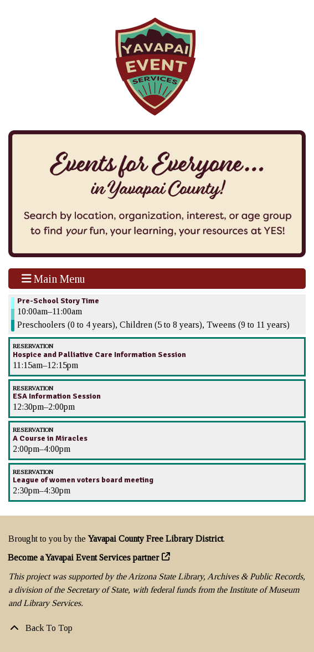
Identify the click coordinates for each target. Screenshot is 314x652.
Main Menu (54, 278)
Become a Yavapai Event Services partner (83, 557)
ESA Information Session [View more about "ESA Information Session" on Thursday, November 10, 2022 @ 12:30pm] (57, 396)
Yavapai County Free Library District (155, 538)
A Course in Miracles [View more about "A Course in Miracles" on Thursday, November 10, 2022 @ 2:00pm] (50, 438)
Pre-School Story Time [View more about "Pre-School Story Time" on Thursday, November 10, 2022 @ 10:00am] (58, 301)
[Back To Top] (157, 628)
